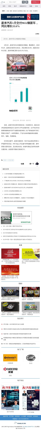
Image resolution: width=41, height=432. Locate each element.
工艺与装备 (30, 412)
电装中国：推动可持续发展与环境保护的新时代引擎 (17, 334)
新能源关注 (23, 6)
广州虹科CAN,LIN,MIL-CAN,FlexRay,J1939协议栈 (17, 180)
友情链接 (35, 416)
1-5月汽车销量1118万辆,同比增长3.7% (14, 173)
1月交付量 (10, 160)
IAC (28, 11)
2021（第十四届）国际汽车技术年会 (12, 226)
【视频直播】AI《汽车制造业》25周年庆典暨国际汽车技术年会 (31, 261)
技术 (15, 6)
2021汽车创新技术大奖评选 (10, 233)
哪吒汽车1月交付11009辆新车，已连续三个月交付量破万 (19, 198)
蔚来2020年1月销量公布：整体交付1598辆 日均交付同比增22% (20, 184)
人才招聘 (23, 416)
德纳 (11, 11)
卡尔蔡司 (35, 11)
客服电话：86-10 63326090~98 (20, 419)
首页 (4, 6)
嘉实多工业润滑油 (18, 11)
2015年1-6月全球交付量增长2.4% (13, 191)
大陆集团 (10, 363)
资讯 (9, 6)
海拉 (24, 11)
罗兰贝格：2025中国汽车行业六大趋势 (14, 324)
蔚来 (5, 160)
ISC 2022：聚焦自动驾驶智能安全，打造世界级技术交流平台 (20, 343)
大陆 (8, 11)
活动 (36, 6)
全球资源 (29, 416)
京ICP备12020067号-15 (28, 426)
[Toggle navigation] (4, 2)
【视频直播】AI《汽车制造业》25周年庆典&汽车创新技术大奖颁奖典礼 (10, 261)
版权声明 (5, 416)
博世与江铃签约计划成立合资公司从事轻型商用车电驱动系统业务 (21, 329)
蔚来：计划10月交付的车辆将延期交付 (14, 177)
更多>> (3, 244)
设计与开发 (10, 411)
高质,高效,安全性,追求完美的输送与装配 (15, 201)
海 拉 (30, 363)
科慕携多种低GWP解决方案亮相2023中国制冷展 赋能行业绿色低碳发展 (21, 338)
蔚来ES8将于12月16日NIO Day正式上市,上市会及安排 (18, 187)
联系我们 (17, 416)
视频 (30, 6)
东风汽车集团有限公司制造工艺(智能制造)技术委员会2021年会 (19, 236)
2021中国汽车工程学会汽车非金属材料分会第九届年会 (17, 229)
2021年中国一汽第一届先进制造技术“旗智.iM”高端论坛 (17, 239)
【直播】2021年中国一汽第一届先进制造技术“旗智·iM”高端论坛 (10, 277)
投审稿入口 (35, 2)
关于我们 (11, 416)
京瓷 (31, 11)
